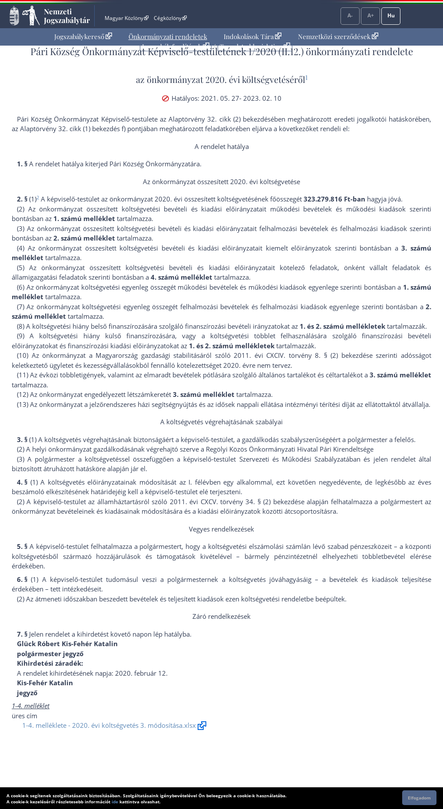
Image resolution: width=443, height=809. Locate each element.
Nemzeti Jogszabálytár (67, 16)
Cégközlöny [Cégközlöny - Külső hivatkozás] (170, 18)
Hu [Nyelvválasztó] (391, 15)
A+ (370, 15)
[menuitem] (83, 37)
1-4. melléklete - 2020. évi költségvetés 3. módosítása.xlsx (109, 725)
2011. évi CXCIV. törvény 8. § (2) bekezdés (301, 355)
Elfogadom (419, 798)
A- (350, 15)
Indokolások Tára (252, 36)
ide (115, 802)
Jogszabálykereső (83, 36)
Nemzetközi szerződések (338, 36)
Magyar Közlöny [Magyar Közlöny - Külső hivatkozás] (127, 18)
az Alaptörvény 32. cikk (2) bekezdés (215, 119)
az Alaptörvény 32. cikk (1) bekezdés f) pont (76, 128)
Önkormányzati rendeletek (168, 36)
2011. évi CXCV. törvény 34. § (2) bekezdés (235, 501)
